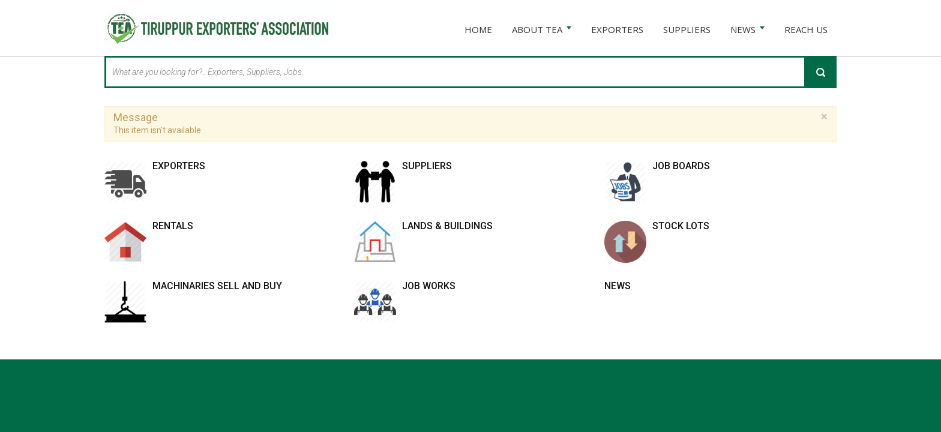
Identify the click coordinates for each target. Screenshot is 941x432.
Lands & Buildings (447, 226)
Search (820, 72)
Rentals (172, 226)
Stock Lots (680, 226)
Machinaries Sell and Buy (217, 286)
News (617, 286)
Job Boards (681, 166)
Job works (428, 286)
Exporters (178, 166)
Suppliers (427, 166)
